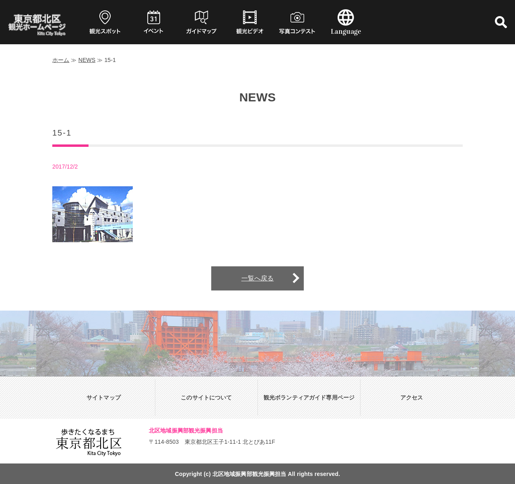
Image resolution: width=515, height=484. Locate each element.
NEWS (87, 60)
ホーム (60, 60)
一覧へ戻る (257, 278)
